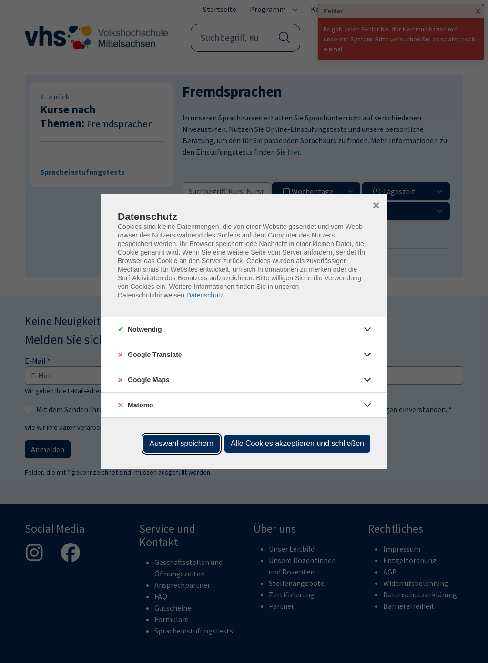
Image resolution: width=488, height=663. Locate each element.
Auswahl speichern (182, 443)
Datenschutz (205, 295)
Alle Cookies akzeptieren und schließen (297, 443)
